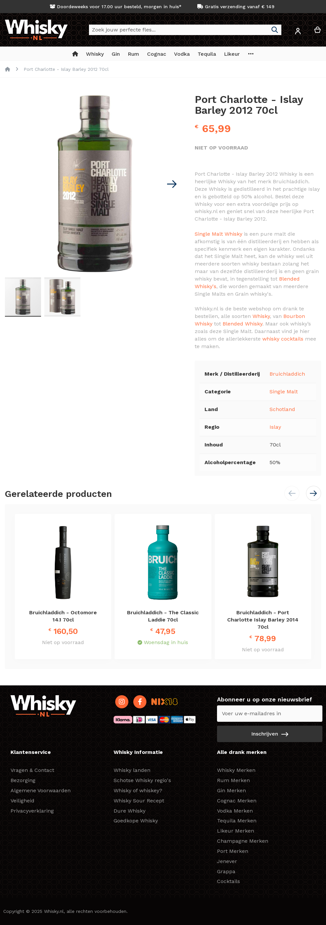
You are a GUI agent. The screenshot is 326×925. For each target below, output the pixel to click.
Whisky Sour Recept (139, 800)
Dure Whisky (129, 811)
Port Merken (232, 851)
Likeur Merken (235, 831)
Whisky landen (132, 770)
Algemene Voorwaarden (41, 790)
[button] (297, 32)
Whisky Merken (236, 770)
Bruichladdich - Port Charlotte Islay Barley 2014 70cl (262, 619)
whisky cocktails (282, 339)
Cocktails (228, 881)
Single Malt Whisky (218, 234)
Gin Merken (231, 790)
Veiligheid (22, 800)
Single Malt (284, 391)
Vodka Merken (235, 811)
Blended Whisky (242, 324)
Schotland (282, 409)
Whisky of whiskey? (138, 790)
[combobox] (185, 30)
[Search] (275, 30)
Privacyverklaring (32, 811)
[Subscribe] (269, 734)
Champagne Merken (242, 841)
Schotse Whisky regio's (142, 780)
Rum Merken (233, 780)
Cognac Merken (236, 800)
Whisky (261, 316)
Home (7, 69)
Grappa (226, 871)
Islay (275, 427)
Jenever (227, 861)
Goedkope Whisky (136, 820)
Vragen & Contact (32, 770)
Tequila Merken (236, 820)
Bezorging (23, 780)
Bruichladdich (287, 374)
